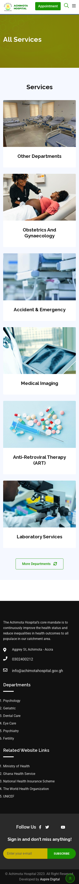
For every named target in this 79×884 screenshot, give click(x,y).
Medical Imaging (39, 383)
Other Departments (39, 156)
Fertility (8, 738)
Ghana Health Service (19, 774)
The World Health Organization (26, 789)
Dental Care (11, 716)
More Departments (39, 564)
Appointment (48, 6)
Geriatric (9, 708)
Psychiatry (11, 731)
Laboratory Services (39, 536)
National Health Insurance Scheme (29, 781)
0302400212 (16, 659)
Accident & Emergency (40, 309)
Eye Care (9, 723)
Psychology (11, 701)
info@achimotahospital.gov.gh (16, 670)
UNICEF (8, 796)
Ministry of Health (16, 766)
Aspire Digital (50, 879)
